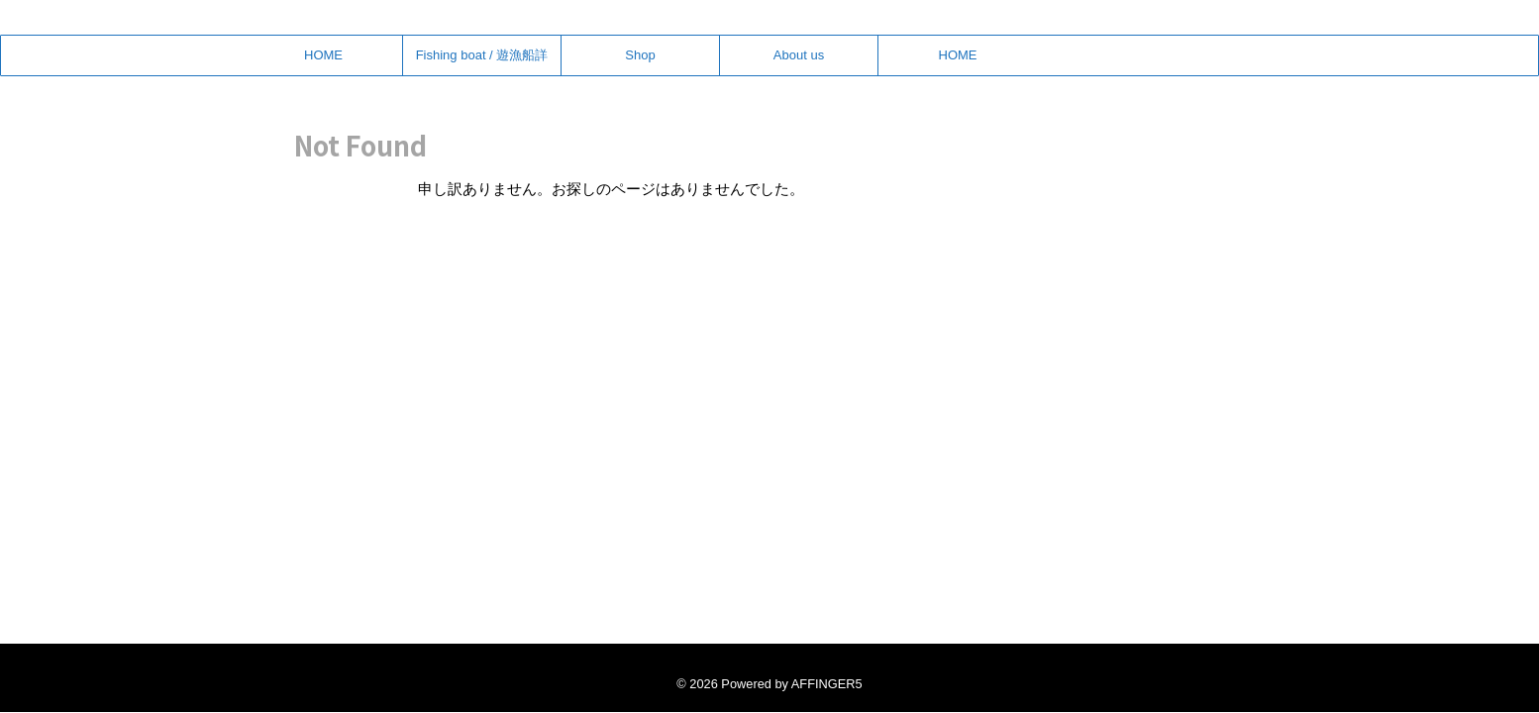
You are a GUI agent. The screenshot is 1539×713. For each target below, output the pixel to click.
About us (798, 55)
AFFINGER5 (827, 683)
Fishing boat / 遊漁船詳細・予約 (482, 61)
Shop (640, 55)
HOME (323, 55)
